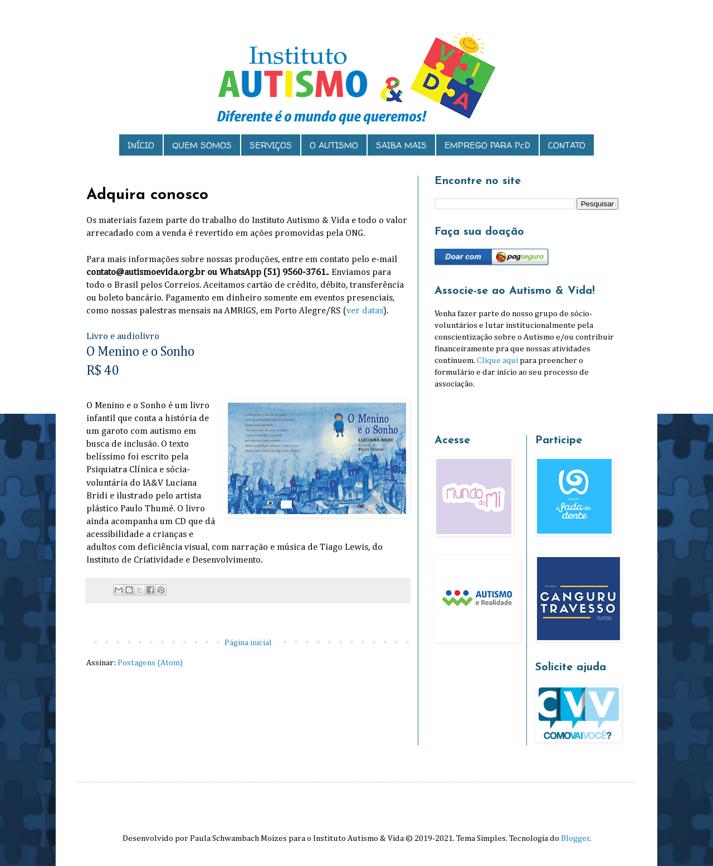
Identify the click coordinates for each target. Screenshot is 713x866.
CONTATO (566, 145)
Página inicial (248, 642)
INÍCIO (141, 145)
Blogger (575, 838)
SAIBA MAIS (401, 145)
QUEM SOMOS (202, 145)
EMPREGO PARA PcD (487, 145)
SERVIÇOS (271, 145)
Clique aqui (497, 360)
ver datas (364, 311)
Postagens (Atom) (150, 663)
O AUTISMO (334, 145)
